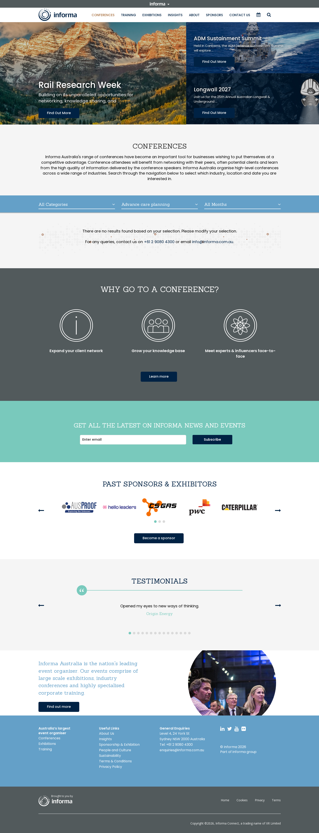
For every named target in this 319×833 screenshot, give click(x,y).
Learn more (159, 376)
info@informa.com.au (212, 242)
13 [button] (181, 633)
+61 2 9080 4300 (159, 242)
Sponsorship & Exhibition (119, 744)
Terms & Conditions (115, 761)
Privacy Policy (110, 766)
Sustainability (110, 755)
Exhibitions (152, 15)
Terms (276, 800)
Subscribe (212, 439)
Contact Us (239, 15)
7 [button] (155, 633)
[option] (79, 507)
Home (225, 800)
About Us (106, 733)
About (194, 15)
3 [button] (164, 521)
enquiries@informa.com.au (182, 750)
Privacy (260, 800)
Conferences (103, 15)
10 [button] (168, 633)
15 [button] (189, 633)
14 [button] (185, 633)
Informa (61, 14)
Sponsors (214, 15)
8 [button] (159, 633)
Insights (175, 15)
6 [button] (151, 633)
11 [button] (172, 633)
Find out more (59, 706)
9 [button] (164, 633)
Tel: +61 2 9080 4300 (176, 744)
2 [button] (159, 521)
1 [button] (155, 521)
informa (159, 4)
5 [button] (147, 633)
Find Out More (59, 112)
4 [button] (142, 633)
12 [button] (176, 633)
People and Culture (115, 750)
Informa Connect (227, 823)
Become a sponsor (159, 538)
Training (128, 15)
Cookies (242, 800)
